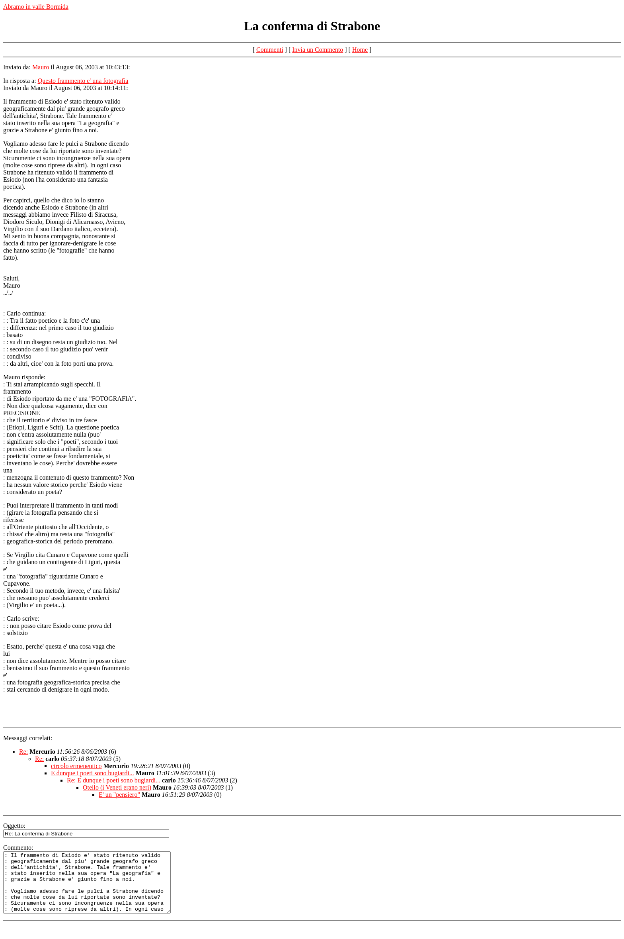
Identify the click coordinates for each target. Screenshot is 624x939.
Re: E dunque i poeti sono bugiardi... (113, 780)
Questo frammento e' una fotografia (83, 80)
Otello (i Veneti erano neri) (117, 787)
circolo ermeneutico (76, 766)
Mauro (40, 67)
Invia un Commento (317, 49)
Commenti (269, 49)
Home (360, 49)
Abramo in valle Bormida (35, 6)
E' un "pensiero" (119, 794)
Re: (23, 751)
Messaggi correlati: (27, 738)
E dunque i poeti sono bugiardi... (92, 773)
